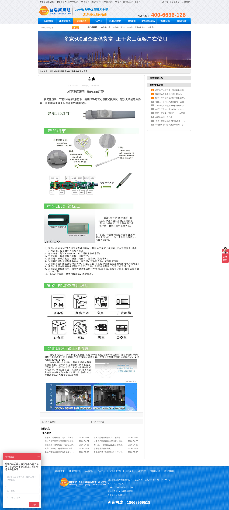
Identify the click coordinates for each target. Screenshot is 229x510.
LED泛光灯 (84, 2)
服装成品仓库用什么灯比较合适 (107, 437)
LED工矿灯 (96, 2)
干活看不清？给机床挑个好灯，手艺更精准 (112, 452)
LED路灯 (117, 2)
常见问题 (175, 2)
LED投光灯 (107, 2)
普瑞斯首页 (48, 21)
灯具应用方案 (115, 21)
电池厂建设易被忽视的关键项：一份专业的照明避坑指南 (68, 452)
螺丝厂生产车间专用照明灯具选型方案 (61, 441)
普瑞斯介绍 (165, 21)
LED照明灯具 (65, 21)
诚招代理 (142, 471)
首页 (51, 71)
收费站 (52, 422)
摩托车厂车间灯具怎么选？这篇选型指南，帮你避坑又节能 (118, 445)
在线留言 (186, 2)
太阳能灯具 (81, 21)
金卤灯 (137, 2)
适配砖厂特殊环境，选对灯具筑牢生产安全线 (64, 437)
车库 (85, 71)
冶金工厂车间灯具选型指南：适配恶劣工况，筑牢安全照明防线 (120, 441)
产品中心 (98, 21)
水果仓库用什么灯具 (102, 448)
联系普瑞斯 (182, 21)
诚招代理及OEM (148, 21)
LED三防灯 (73, 2)
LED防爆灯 (128, 2)
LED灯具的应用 (74, 71)
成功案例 (131, 21)
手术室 (101, 422)
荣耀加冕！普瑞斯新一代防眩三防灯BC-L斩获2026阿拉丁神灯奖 (72, 445)
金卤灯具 (89, 471)
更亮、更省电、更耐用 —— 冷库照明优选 (62, 448)
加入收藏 (164, 2)
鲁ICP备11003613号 (161, 480)
